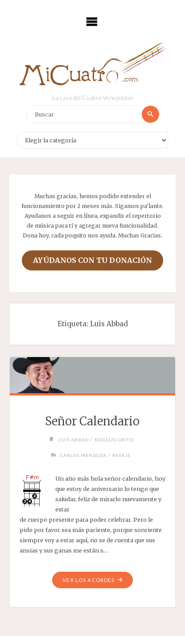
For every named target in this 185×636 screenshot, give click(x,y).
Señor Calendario (92, 421)
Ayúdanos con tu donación (92, 260)
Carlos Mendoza (83, 455)
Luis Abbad (73, 439)
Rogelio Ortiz (114, 439)
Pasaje (121, 455)
